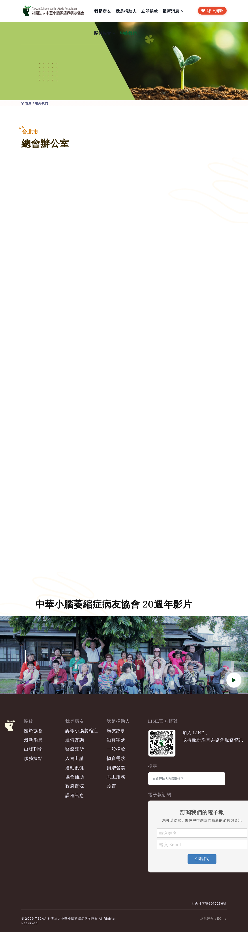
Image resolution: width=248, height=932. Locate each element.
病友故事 (116, 730)
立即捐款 (149, 11)
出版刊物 (33, 749)
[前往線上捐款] (212, 11)
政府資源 (74, 786)
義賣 (111, 786)
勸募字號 (116, 740)
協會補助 (74, 777)
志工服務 (116, 777)
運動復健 (74, 767)
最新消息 (171, 11)
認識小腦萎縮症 (81, 730)
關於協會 (102, 33)
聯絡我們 (128, 33)
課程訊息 (74, 795)
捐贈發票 (116, 767)
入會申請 (74, 758)
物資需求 (116, 758)
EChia (222, 918)
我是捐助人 (126, 11)
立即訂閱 (202, 859)
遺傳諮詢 (74, 740)
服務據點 (33, 758)
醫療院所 (74, 749)
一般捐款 (116, 749)
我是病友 (102, 11)
